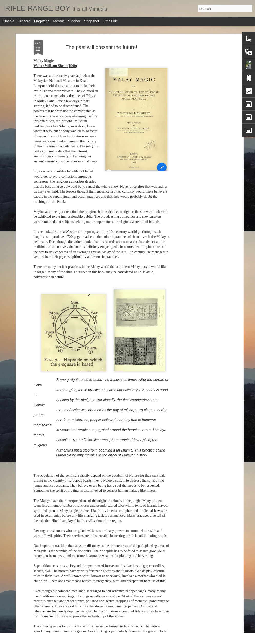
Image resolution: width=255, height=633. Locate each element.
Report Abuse (162, 630)
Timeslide (110, 21)
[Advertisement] (197, 69)
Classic (8, 21)
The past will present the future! (101, 42)
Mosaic (58, 21)
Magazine (42, 21)
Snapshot (91, 21)
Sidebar (74, 21)
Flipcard (24, 21)
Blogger (147, 630)
